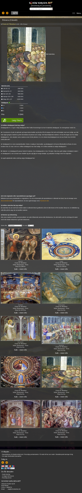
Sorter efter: (4, 225)
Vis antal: (25, 225)
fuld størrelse (50, 54)
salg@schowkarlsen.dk (14, 489)
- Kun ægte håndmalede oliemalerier (11, 456)
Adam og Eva (20, 261)
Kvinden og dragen (61, 304)
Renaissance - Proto (22, 264)
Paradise (20, 388)
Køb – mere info (20, 269)
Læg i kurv (17, 120)
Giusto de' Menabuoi (9, 24)
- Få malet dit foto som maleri (47, 454)
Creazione (61, 261)
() (15, 13)
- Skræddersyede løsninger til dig (64, 454)
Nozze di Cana (61, 345)
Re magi (20, 429)
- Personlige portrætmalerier (31, 454)
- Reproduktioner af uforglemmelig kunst (12, 454)
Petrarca (61, 388)
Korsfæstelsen (20, 304)
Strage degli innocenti (61, 429)
